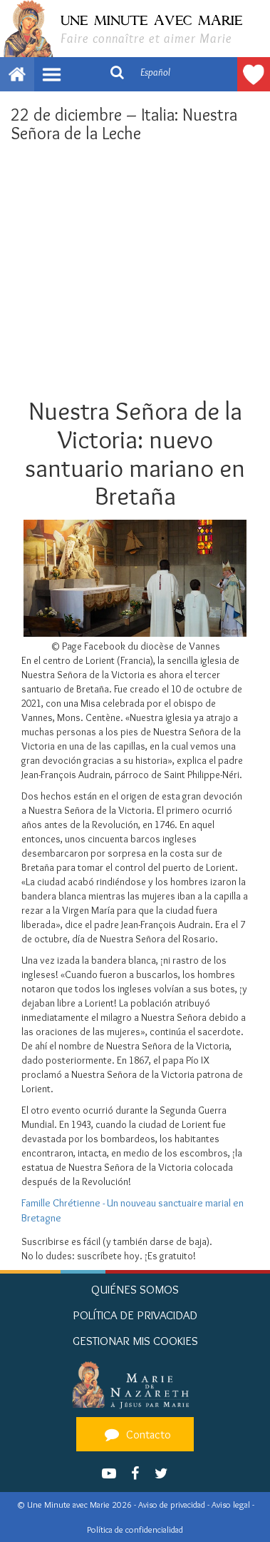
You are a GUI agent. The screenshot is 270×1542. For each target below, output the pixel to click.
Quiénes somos (135, 1289)
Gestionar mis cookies (135, 1341)
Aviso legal (232, 1504)
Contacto (135, 1434)
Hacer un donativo (253, 74)
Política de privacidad (135, 1315)
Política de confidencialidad (135, 1529)
